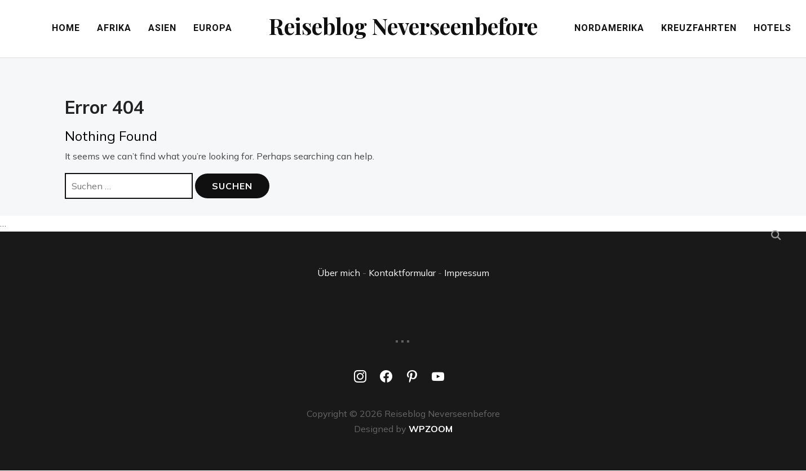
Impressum (466, 272)
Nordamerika (614, 28)
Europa (208, 28)
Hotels (777, 28)
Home (61, 28)
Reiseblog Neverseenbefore (403, 26)
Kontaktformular (402, 272)
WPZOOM (431, 428)
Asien (158, 28)
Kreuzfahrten (703, 28)
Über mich (338, 272)
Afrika (109, 28)
